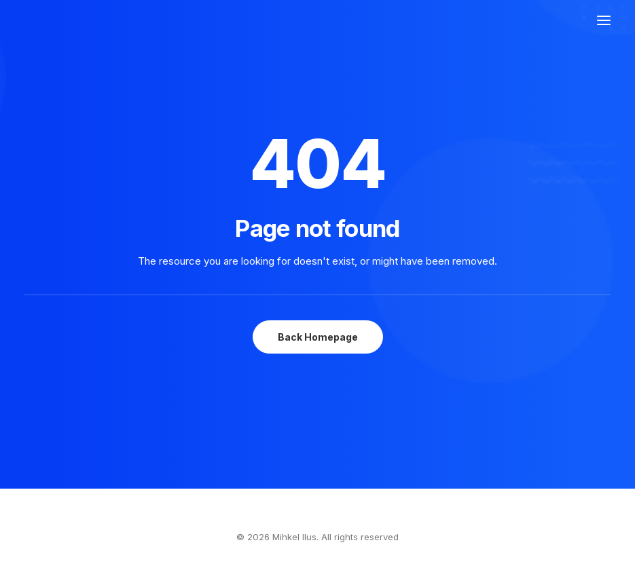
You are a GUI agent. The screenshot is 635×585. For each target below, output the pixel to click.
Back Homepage (318, 337)
